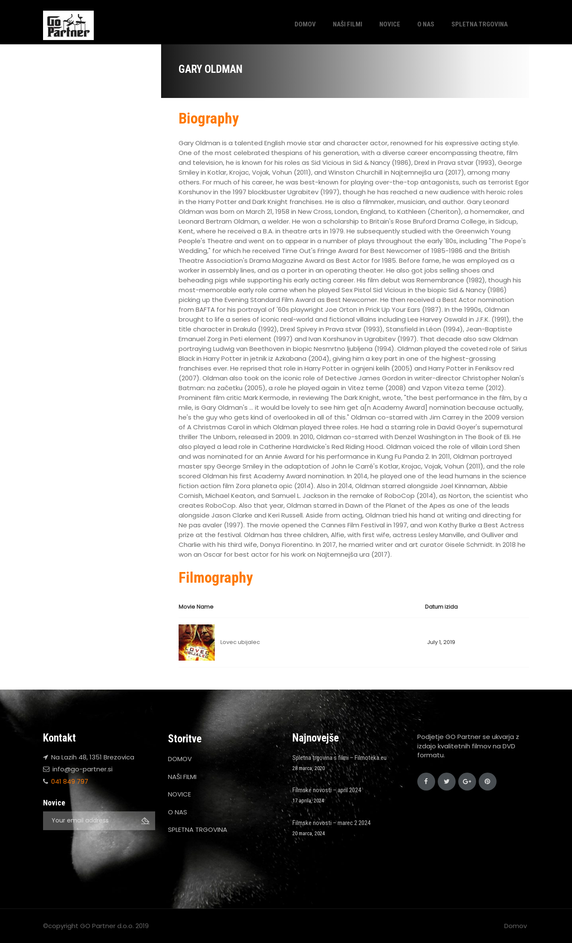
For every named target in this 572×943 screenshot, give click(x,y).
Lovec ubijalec (240, 642)
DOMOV (305, 24)
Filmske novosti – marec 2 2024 (331, 823)
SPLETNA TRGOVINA (479, 24)
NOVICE (389, 24)
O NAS (425, 24)
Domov (515, 925)
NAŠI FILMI (347, 24)
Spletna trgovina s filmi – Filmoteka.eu (339, 758)
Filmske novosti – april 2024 (326, 790)
